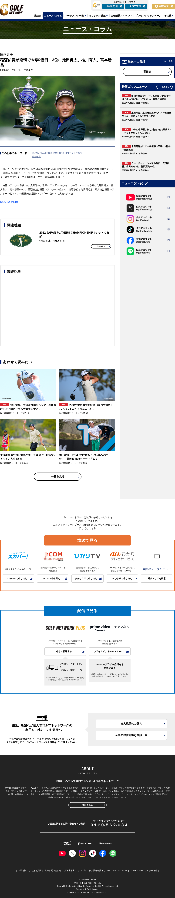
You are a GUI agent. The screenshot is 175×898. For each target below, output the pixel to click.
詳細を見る (101, 246)
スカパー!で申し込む (17, 578)
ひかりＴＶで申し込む (86, 578)
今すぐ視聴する (64, 651)
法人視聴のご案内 (131, 723)
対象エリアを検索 (157, 578)
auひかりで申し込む (122, 578)
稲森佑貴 (36, 156)
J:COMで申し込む (51, 578)
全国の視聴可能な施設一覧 (131, 735)
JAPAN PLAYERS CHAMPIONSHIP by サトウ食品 (57, 153)
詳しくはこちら (87, 528)
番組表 (147, 71)
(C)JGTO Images (9, 201)
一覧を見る (57, 476)
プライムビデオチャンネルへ (108, 651)
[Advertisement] (57, 309)
